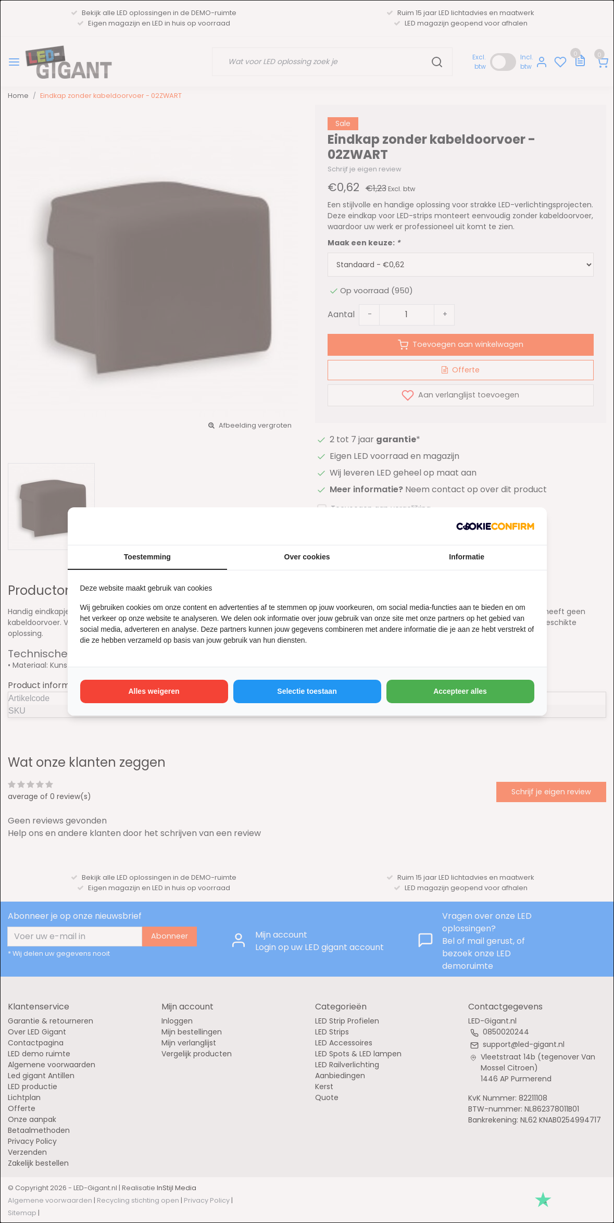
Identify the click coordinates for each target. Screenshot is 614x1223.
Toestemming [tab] (147, 557)
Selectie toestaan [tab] (306, 691)
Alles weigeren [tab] (153, 691)
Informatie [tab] (466, 557)
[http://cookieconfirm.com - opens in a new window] (495, 526)
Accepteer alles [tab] (460, 691)
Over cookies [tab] (307, 557)
